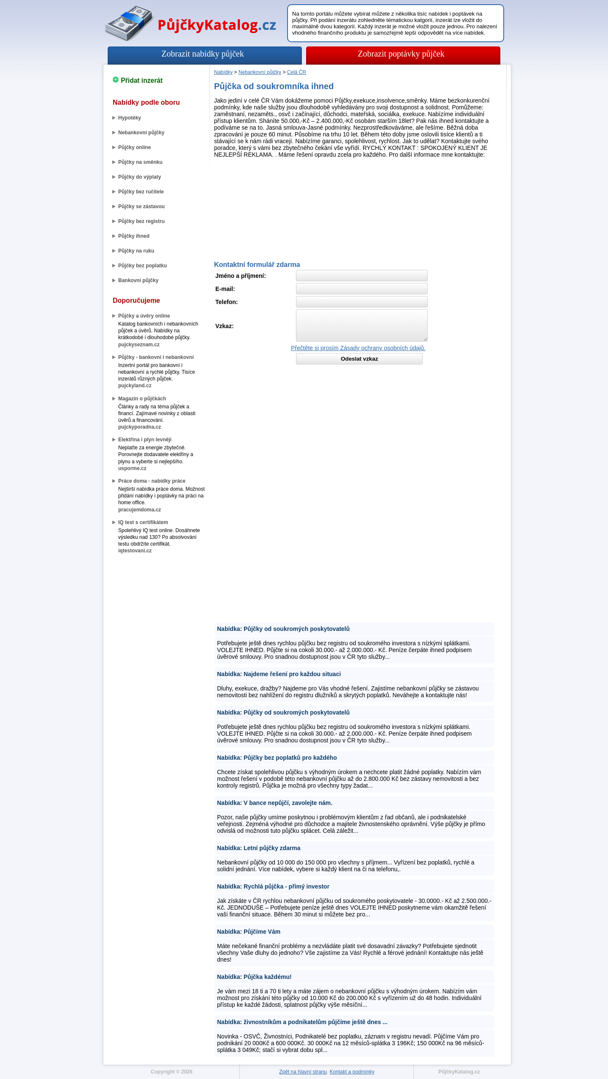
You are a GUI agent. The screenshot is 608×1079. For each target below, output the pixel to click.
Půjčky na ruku (136, 251)
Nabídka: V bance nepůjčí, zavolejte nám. (274, 802)
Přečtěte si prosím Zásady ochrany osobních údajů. (358, 348)
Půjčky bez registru (141, 221)
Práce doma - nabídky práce (151, 481)
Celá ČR (296, 72)
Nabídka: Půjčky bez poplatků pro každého (277, 757)
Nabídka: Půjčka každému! (254, 976)
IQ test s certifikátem (143, 522)
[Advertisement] (358, 185)
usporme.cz (132, 468)
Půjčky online (134, 147)
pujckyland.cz (135, 386)
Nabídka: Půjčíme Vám (248, 931)
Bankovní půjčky (138, 280)
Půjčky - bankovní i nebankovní (156, 357)
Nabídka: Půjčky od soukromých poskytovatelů (283, 628)
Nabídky (223, 72)
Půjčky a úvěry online (144, 316)
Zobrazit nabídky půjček (202, 53)
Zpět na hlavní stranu (303, 1072)
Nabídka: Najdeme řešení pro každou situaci (279, 674)
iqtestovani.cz (135, 551)
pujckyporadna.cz (139, 427)
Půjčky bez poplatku (142, 266)
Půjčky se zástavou (141, 206)
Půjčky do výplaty (139, 177)
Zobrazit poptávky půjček (401, 53)
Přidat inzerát (137, 80)
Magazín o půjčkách (142, 399)
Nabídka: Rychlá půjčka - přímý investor (273, 886)
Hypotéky (129, 118)
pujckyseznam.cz (139, 345)
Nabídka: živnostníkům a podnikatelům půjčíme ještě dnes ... (302, 1022)
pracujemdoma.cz (139, 510)
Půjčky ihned (133, 236)
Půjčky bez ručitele (141, 192)
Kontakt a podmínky (352, 1072)
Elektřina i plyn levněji (144, 440)
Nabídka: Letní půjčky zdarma (259, 848)
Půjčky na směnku (140, 162)
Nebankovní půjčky (141, 133)
